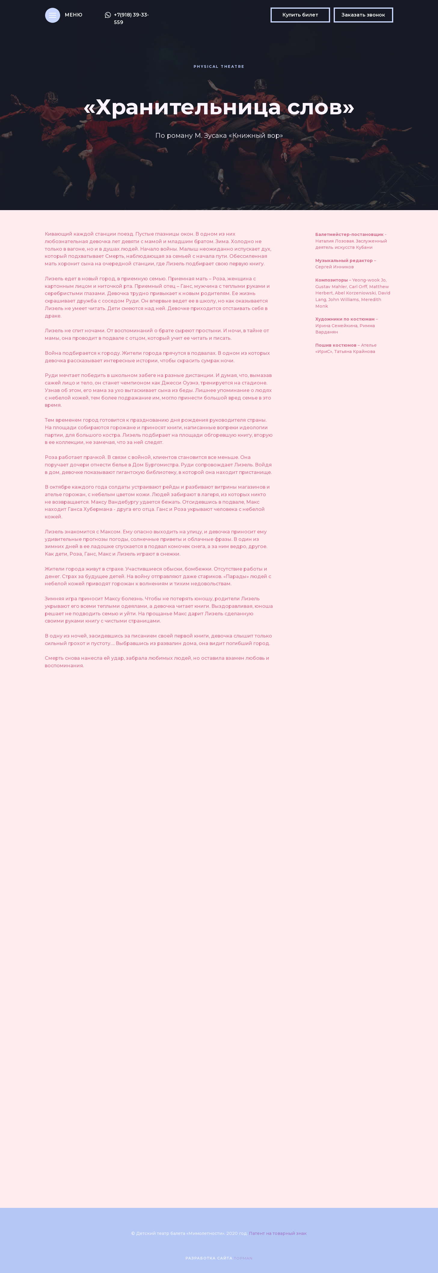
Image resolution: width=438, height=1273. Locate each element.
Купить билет (300, 15)
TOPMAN (243, 1258)
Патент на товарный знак (278, 1233)
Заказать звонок (363, 15)
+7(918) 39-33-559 (131, 18)
